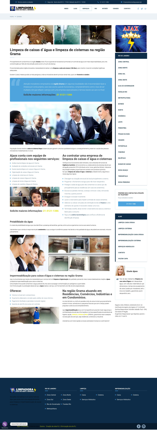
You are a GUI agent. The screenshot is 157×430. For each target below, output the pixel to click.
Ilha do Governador (126, 86)
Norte (120, 110)
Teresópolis (123, 176)
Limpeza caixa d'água (126, 222)
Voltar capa (123, 258)
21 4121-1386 (104, 2)
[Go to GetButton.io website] (5, 428)
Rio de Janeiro (123, 56)
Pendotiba (122, 128)
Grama (42, 426)
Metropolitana (124, 98)
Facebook (138, 9)
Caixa (84, 395)
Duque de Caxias (124, 164)
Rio (96, 8)
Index (66, 8)
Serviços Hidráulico (126, 246)
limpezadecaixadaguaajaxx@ (132, 2)
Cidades (116, 8)
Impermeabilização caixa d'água (131, 234)
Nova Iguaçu (123, 170)
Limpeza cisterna (125, 228)
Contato (127, 8)
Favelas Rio (122, 92)
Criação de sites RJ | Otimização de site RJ (61, 426)
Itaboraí (121, 152)
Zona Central (123, 62)
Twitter (142, 9)
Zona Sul (121, 74)
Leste (120, 122)
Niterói (105, 8)
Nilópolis (122, 158)
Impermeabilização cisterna (129, 240)
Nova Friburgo (124, 182)
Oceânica (121, 116)
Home (12, 16)
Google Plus (146, 9)
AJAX (75, 8)
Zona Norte (122, 68)
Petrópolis (122, 146)
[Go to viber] (4, 424)
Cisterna (101, 395)
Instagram (144, 426)
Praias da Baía (124, 134)
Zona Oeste (122, 80)
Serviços (86, 8)
